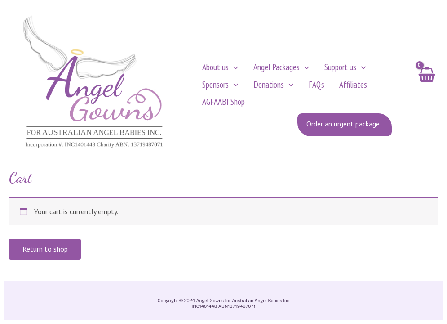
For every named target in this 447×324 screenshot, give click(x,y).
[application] (234, 68)
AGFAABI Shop (223, 102)
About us (220, 68)
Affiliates (335, 85)
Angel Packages (276, 68)
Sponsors (220, 85)
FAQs (304, 85)
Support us (333, 68)
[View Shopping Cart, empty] (426, 86)
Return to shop (45, 252)
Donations (268, 85)
